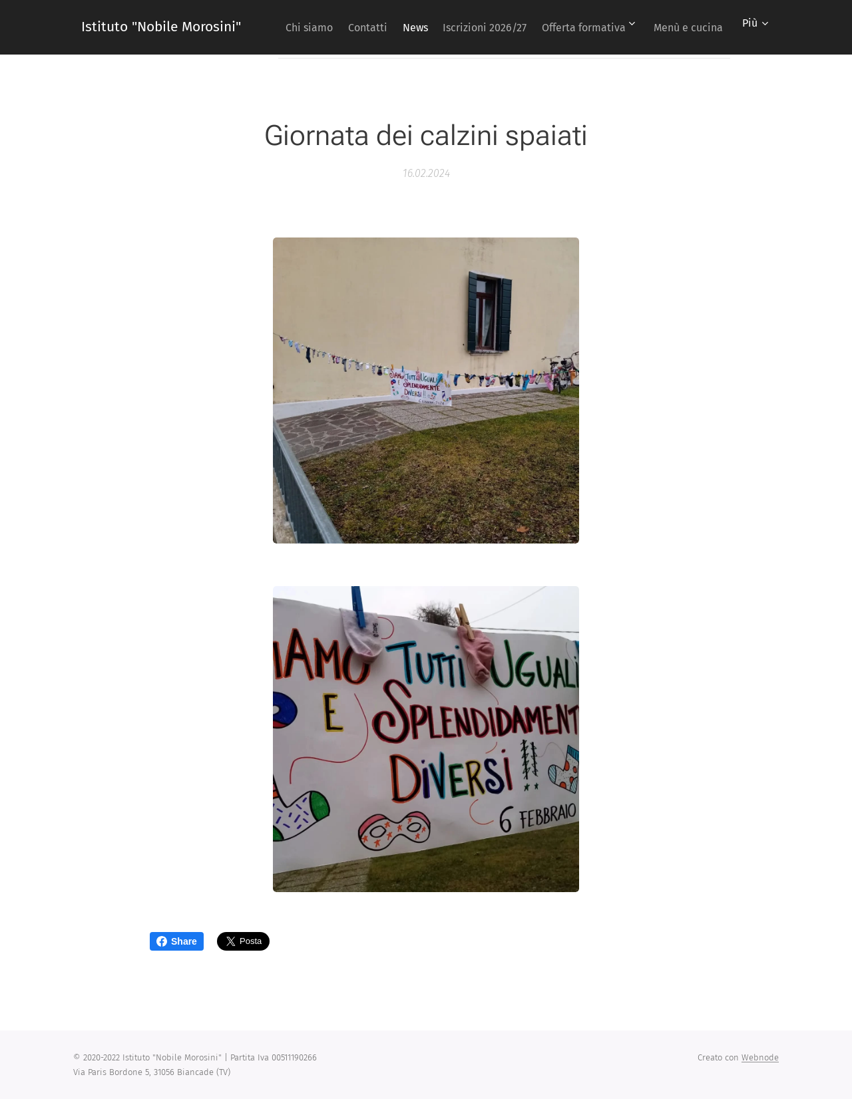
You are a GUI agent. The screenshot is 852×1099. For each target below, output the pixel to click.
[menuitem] (357, 27)
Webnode (760, 1057)
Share (176, 941)
